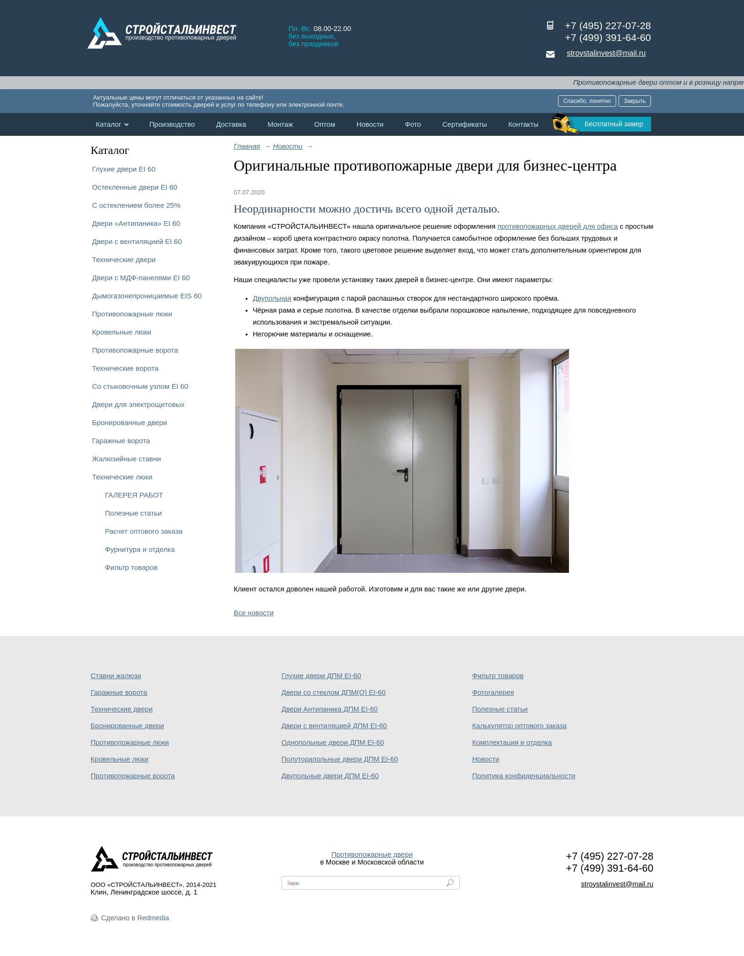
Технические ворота (125, 368)
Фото (413, 124)
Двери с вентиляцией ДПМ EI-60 (334, 726)
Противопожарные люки (132, 314)
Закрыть (635, 101)
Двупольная (272, 298)
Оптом (324, 124)
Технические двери (123, 259)
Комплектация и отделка (512, 742)
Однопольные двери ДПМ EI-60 (332, 742)
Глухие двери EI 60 (123, 169)
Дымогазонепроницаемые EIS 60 (147, 296)
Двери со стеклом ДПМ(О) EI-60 (333, 692)
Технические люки (122, 477)
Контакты (523, 124)
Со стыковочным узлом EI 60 (140, 386)
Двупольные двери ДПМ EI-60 (330, 776)
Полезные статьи (133, 513)
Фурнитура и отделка (140, 549)
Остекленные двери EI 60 (134, 187)
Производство (172, 124)
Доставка (231, 124)
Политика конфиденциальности (523, 776)
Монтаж (280, 124)
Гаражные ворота (121, 441)
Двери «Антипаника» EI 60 (136, 223)
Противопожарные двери (372, 854)
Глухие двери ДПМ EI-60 (321, 676)
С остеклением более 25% (136, 205)
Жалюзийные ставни (126, 459)
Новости (370, 124)
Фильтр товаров (131, 567)
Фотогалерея (493, 692)
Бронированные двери (129, 422)
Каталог (108, 124)
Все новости (254, 613)
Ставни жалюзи (116, 676)
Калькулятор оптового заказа (519, 726)
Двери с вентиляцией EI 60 (137, 241)
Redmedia (153, 918)
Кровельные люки (121, 332)
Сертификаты (464, 124)
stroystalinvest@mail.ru (606, 53)
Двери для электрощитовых (138, 404)
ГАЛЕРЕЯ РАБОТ (134, 495)
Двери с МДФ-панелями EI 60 (141, 278)
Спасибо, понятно (587, 101)
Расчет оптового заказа (144, 531)
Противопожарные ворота (135, 350)
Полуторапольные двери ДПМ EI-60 (339, 759)
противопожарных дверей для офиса (557, 226)
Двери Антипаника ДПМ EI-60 (329, 709)
